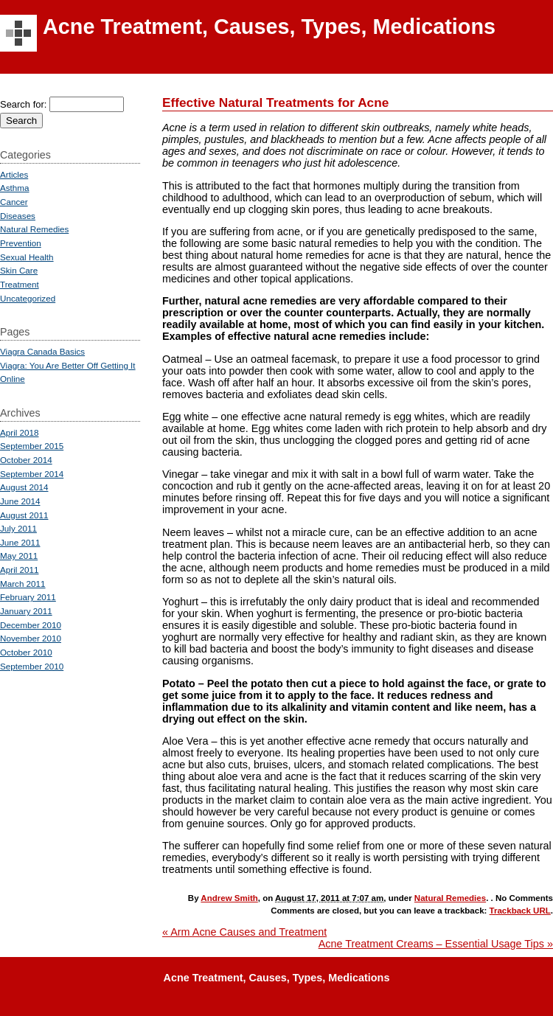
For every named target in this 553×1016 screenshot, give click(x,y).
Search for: (23, 104)
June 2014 (20, 501)
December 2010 (30, 625)
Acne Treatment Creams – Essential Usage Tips (436, 944)
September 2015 (31, 445)
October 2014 (26, 459)
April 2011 (19, 569)
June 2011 (20, 542)
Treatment (19, 284)
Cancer (14, 201)
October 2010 (26, 652)
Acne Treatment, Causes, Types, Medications (269, 26)
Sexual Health (27, 257)
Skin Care (19, 270)
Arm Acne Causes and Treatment (244, 932)
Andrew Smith (229, 898)
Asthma (14, 187)
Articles (14, 174)
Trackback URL (520, 910)
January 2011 (26, 611)
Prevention (20, 243)
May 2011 (19, 555)
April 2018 (19, 432)
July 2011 (18, 528)
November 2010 (30, 638)
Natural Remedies (450, 898)
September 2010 (31, 666)
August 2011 (24, 515)
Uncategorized (27, 298)
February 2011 (28, 597)
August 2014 (24, 487)
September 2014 (31, 474)
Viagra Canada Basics (42, 351)
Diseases (17, 215)
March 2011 (23, 583)
